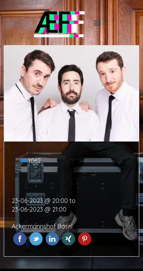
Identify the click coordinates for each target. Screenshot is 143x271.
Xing (68, 238)
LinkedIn (52, 238)
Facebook (19, 238)
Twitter (36, 238)
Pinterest (84, 238)
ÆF (51, 22)
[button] (97, 23)
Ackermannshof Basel (42, 226)
